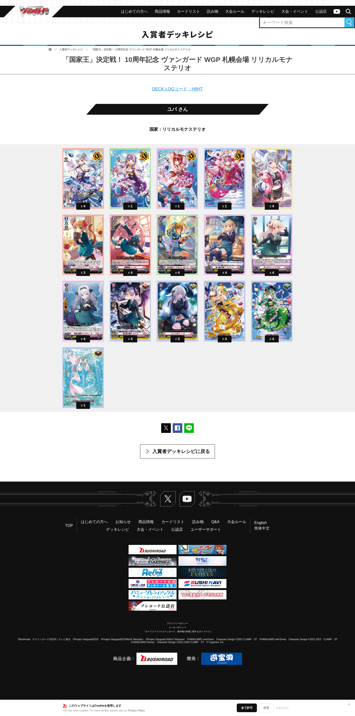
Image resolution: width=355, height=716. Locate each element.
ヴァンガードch (337, 11)
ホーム (50, 50)
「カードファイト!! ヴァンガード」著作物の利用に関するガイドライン (177, 631)
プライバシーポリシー (177, 623)
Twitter (168, 499)
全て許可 (247, 708)
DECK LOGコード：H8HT (177, 89)
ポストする (166, 428)
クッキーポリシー (177, 627)
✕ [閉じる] (349, 704)
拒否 (266, 708)
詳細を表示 (282, 707)
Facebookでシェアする (177, 428)
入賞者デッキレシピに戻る (181, 451)
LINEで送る (189, 428)
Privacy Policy (136, 710)
